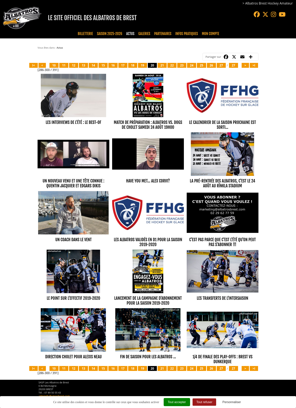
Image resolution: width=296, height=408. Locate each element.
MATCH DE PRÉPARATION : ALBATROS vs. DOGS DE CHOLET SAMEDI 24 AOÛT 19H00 (148, 125)
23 (181, 65)
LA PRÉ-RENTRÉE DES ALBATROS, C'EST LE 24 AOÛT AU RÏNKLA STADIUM (222, 183)
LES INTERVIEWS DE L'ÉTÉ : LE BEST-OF (73, 122)
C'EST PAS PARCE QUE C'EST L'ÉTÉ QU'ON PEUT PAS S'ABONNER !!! (222, 242)
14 (93, 65)
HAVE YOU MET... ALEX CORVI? (148, 180)
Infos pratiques (186, 33)
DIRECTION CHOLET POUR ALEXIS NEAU (73, 356)
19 (142, 65)
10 (54, 65)
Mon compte (210, 33)
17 (123, 65)
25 (201, 65)
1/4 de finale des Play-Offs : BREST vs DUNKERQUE (222, 359)
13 (83, 65)
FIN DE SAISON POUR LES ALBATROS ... (148, 356)
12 (73, 65)
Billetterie (85, 33)
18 (132, 65)
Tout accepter (177, 402)
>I (254, 65)
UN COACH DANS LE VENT (73, 239)
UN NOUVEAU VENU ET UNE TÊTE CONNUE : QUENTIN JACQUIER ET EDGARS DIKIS (73, 183)
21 (162, 65)
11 (64, 65)
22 (172, 65)
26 (211, 65)
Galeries (144, 33)
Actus (130, 33)
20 (152, 65)
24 (191, 65)
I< (33, 65)
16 (113, 65)
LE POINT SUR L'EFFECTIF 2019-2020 (73, 298)
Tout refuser (204, 402)
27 (221, 65)
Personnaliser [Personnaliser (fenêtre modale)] (231, 402)
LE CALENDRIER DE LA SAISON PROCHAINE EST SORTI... (222, 125)
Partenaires (162, 33)
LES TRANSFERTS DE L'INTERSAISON (222, 298)
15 (103, 65)
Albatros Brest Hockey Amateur (269, 3)
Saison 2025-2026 (109, 33)
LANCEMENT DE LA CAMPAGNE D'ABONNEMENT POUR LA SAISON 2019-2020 (148, 301)
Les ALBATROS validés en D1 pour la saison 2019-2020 (148, 242)
